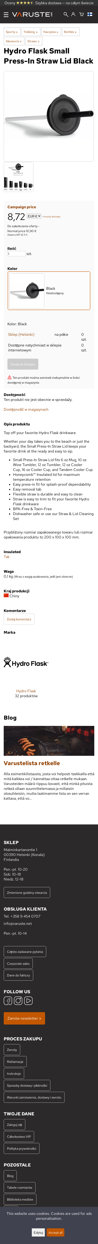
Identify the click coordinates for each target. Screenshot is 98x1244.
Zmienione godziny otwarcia (27, 892)
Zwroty (12, 1049)
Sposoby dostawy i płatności (27, 1085)
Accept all (55, 1232)
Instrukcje (14, 1073)
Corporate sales (18, 963)
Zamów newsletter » (24, 1018)
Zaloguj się (14, 1124)
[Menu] (6, 14)
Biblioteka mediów (20, 1199)
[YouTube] (28, 1001)
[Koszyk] (81, 14)
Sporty (12, 32)
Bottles (70, 32)
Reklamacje (15, 1061)
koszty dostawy (52, 216)
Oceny (19, 2)
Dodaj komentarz (19, 619)
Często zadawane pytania (25, 951)
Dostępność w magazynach (26, 409)
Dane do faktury (18, 975)
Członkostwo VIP (19, 1136)
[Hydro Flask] (26, 672)
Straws (33, 41)
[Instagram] (18, 1001)
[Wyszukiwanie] (66, 15)
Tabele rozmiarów (19, 1187)
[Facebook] (8, 1001)
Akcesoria (14, 41)
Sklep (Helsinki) (21, 334)
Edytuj (38, 1232)
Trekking (30, 32)
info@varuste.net (18, 923)
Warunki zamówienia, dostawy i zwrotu (34, 1097)
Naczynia (50, 32)
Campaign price (21, 207)
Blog (10, 1175)
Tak (7, 556)
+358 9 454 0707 (25, 916)
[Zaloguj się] (73, 14)
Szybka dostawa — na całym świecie (64, 2)
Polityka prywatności (21, 1148)
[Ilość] (16, 253)
